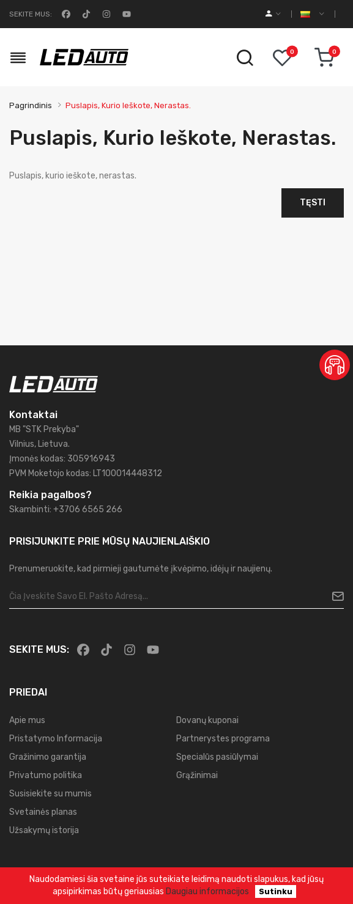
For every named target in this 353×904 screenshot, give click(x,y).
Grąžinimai (197, 775)
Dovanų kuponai (207, 720)
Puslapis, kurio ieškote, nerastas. (128, 105)
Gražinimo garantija (47, 757)
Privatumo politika (45, 775)
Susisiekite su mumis (50, 793)
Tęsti (312, 202)
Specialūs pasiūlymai (217, 757)
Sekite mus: (30, 14)
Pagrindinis (30, 105)
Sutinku (275, 891)
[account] (273, 14)
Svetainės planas (43, 812)
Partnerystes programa (223, 738)
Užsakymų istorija (44, 830)
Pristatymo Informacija (55, 738)
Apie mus (27, 720)
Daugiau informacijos (207, 891)
